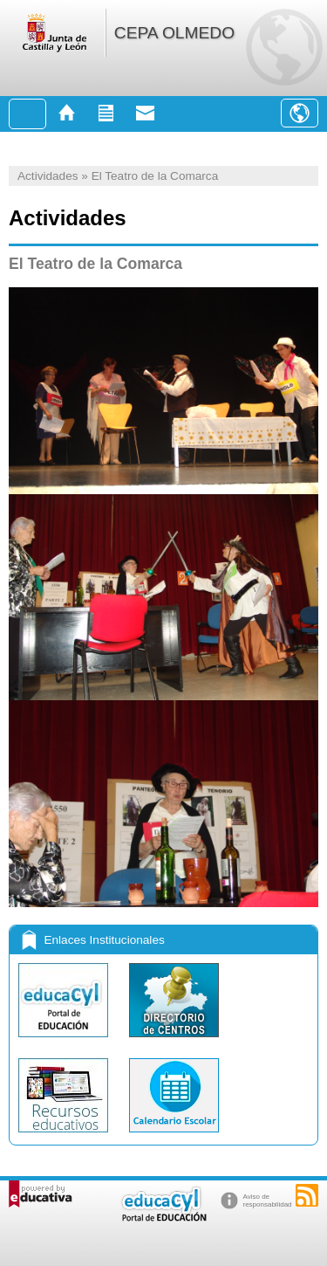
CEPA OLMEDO (174, 33)
